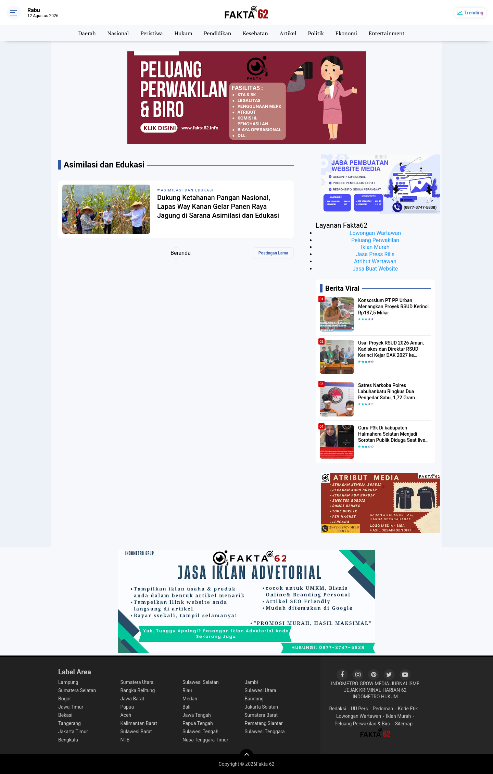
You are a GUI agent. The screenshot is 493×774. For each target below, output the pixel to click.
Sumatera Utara (137, 682)
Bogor (64, 698)
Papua (127, 707)
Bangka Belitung (138, 690)
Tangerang (69, 723)
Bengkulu (68, 739)
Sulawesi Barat (136, 731)
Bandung (254, 698)
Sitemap (404, 723)
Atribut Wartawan (375, 261)
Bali (186, 707)
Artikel (288, 33)
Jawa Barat (132, 698)
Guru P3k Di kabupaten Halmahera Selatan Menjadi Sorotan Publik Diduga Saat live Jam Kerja (391, 434)
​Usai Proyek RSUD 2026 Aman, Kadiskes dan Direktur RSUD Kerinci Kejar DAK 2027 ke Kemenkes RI (391, 349)
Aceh (126, 715)
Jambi (251, 682)
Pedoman (382, 708)
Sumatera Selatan (77, 690)
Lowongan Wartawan (375, 233)
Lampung (68, 682)
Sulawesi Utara (260, 690)
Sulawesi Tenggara (265, 731)
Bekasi (65, 715)
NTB (125, 739)
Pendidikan (217, 33)
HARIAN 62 (394, 690)
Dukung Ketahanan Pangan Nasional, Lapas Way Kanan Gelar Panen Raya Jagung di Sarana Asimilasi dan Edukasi (218, 207)
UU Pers (359, 708)
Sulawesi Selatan (200, 682)
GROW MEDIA (374, 683)
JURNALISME (405, 683)
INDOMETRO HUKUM (375, 696)
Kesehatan (255, 33)
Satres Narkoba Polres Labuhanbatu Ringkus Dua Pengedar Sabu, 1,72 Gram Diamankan (386, 392)
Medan (189, 698)
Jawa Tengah (196, 715)
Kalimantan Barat (139, 723)
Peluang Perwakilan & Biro (362, 723)
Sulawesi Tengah (200, 731)
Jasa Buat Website (375, 268)
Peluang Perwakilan (375, 240)
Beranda (176, 253)
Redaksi (337, 708)
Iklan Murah (375, 247)
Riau (187, 690)
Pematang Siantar (264, 723)
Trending (473, 12)
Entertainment (387, 33)
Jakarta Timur (73, 731)
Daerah (87, 33)
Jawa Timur (70, 707)
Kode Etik (408, 708)
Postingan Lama (273, 253)
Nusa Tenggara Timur (205, 739)
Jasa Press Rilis (375, 254)
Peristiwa (151, 33)
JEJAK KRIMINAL (362, 690)
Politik (316, 33)
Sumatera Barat (261, 715)
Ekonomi (346, 33)
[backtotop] (246, 756)
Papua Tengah (197, 723)
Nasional (118, 33)
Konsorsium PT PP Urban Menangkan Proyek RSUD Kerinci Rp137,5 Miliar (393, 306)
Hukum (183, 33)
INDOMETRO (344, 683)
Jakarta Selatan (261, 707)
